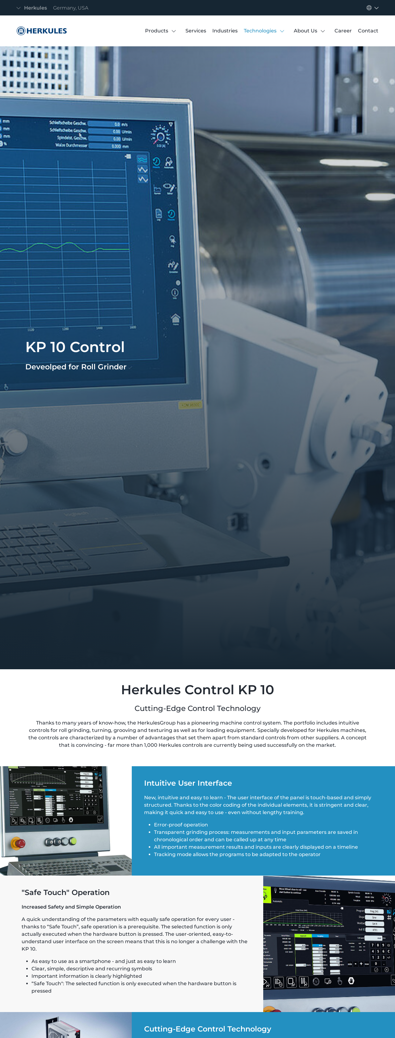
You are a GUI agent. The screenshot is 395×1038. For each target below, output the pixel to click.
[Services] (195, 31)
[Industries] (225, 31)
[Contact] (368, 31)
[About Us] (305, 31)
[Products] (156, 31)
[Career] (343, 31)
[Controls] (40, 31)
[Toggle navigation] (54, 8)
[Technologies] (260, 31)
